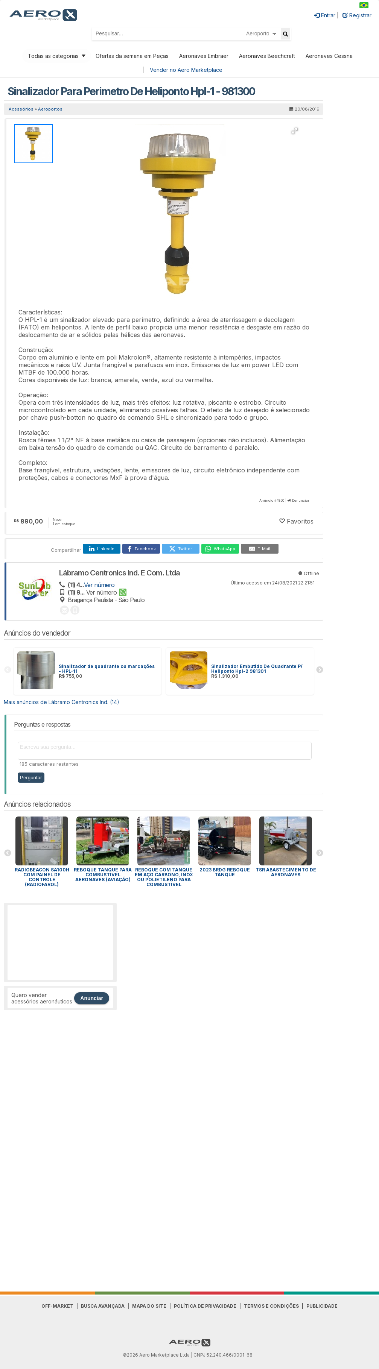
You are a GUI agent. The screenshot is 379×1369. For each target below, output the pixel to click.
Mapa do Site (149, 1306)
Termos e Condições (271, 1306)
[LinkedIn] (101, 549)
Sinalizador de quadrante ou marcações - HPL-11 (107, 668)
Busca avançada (103, 1306)
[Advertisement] (60, 942)
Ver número (99, 585)
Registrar (356, 15)
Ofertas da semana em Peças (132, 56)
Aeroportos (50, 109)
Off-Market (57, 1306)
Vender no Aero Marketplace (186, 70)
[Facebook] (141, 549)
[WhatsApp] (220, 549)
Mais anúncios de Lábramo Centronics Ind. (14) (61, 702)
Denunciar (300, 500)
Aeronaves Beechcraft (267, 56)
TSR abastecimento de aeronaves (286, 872)
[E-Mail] (260, 549)
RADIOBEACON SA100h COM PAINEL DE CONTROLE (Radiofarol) (42, 877)
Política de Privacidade (205, 1306)
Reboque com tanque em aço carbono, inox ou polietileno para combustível (164, 877)
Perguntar (31, 777)
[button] (295, 131)
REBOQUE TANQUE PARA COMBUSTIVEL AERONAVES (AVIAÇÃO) (103, 874)
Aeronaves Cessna (329, 56)
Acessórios (21, 109)
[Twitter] (180, 549)
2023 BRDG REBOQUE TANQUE (224, 872)
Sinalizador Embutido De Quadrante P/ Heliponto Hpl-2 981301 (257, 668)
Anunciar (91, 998)
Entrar (324, 15)
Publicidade (322, 1306)
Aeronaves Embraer (203, 56)
